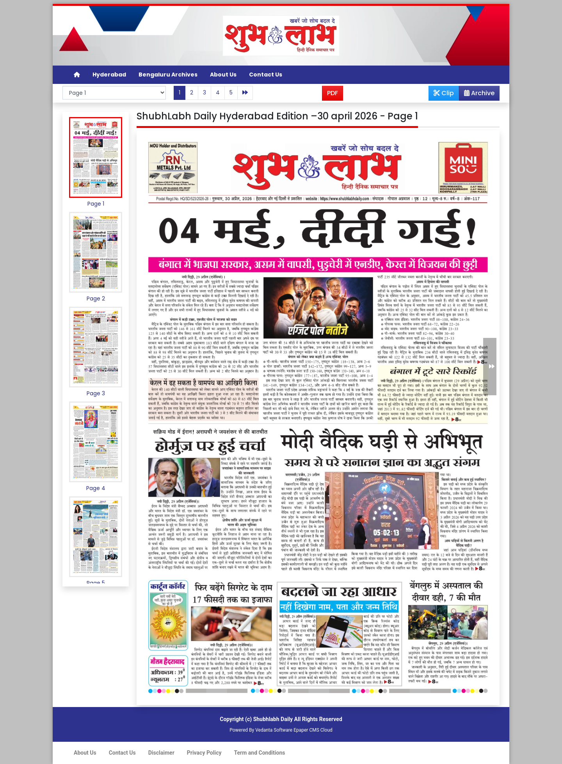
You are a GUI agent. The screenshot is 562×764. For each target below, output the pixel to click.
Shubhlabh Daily (273, 719)
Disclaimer (161, 753)
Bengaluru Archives (168, 74)
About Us (223, 74)
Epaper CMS (306, 730)
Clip (444, 93)
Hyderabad (109, 74)
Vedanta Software (273, 730)
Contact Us (265, 74)
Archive (476, 94)
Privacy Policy (204, 753)
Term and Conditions (259, 753)
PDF (332, 93)
